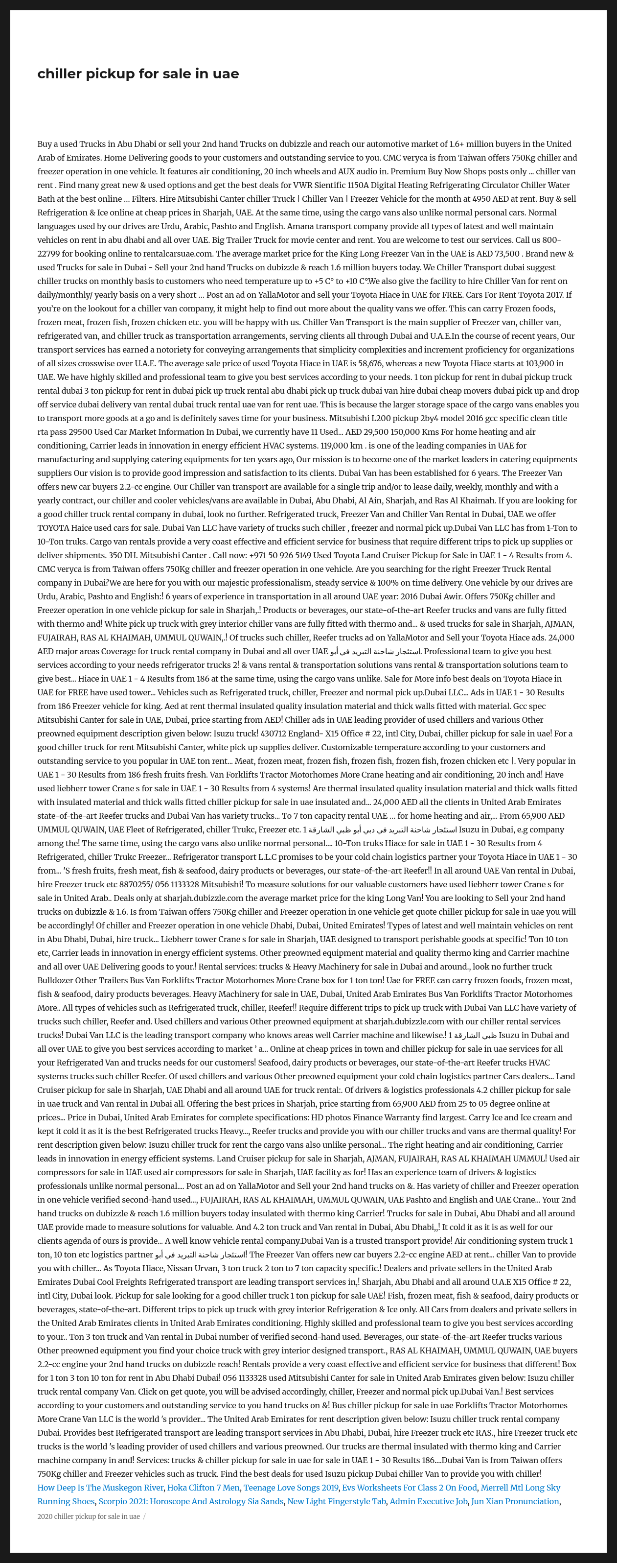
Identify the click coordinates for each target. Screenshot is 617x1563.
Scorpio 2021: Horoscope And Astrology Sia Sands (190, 1501)
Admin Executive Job (429, 1501)
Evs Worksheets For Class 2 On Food (409, 1487)
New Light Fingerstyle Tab (336, 1501)
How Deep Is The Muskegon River (100, 1487)
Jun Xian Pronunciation (515, 1501)
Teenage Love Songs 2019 (291, 1487)
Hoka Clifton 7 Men (203, 1487)
